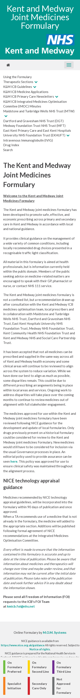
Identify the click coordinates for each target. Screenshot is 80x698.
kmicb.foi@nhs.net (21, 606)
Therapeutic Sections (18, 82)
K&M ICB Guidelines (17, 87)
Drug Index (11, 145)
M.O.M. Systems (54, 632)
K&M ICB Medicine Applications (25, 92)
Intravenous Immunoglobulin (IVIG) (28, 140)
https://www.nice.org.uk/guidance (23, 645)
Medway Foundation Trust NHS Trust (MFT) (34, 125)
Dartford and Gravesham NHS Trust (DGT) (33, 121)
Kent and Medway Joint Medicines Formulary (40, 17)
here (13, 461)
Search (8, 150)
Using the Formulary (17, 77)
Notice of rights (39, 649)
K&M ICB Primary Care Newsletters (28, 96)
